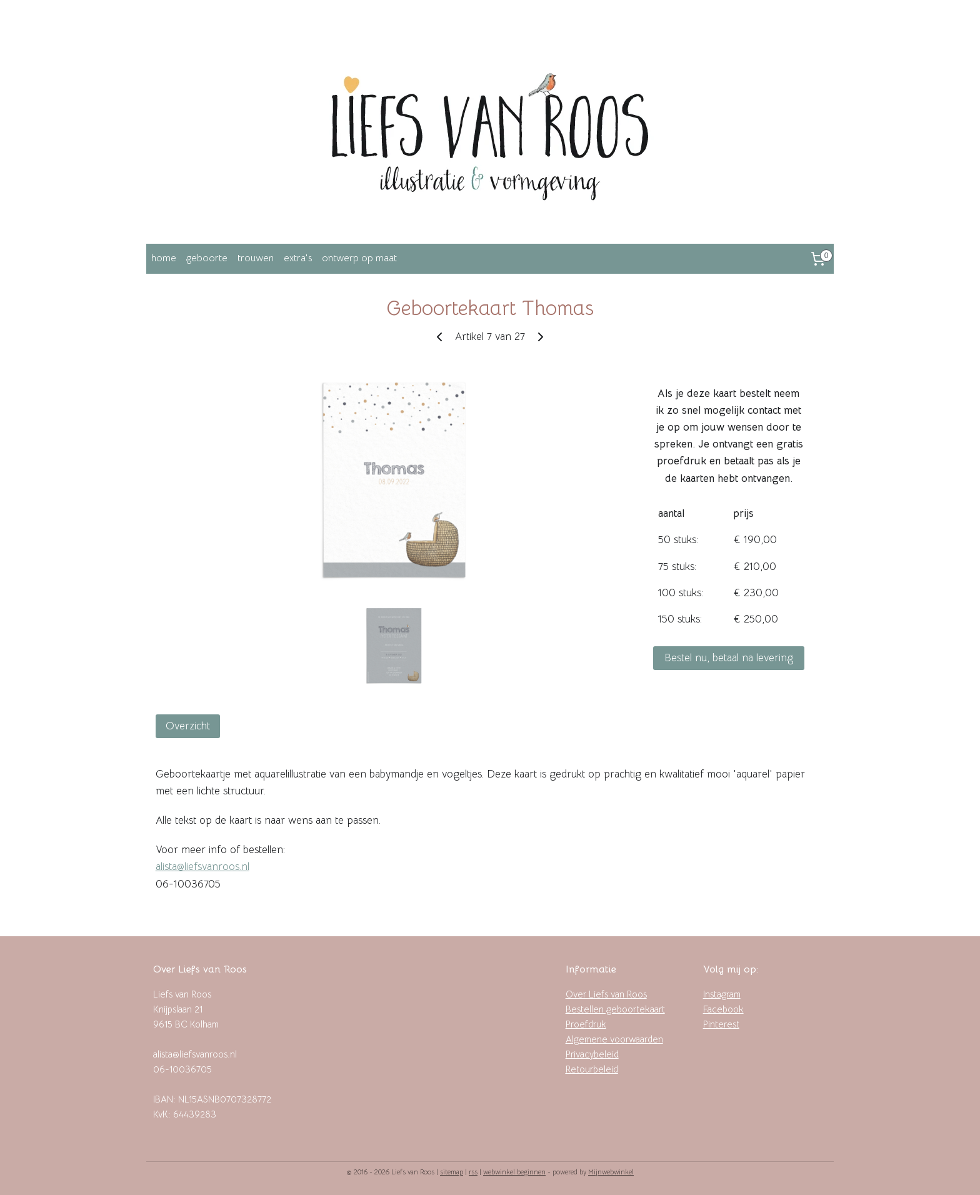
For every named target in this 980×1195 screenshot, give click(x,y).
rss (473, 1172)
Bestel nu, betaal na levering (728, 657)
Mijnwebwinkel (611, 1172)
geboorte (207, 258)
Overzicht (188, 725)
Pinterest (721, 1024)
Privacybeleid (592, 1054)
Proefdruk (586, 1024)
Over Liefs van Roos (606, 994)
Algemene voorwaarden (614, 1039)
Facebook (723, 1009)
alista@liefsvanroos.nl (202, 866)
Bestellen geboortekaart (615, 1009)
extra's (298, 258)
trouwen (256, 258)
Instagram (722, 994)
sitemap (451, 1172)
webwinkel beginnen (514, 1172)
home (163, 258)
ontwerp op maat (359, 258)
